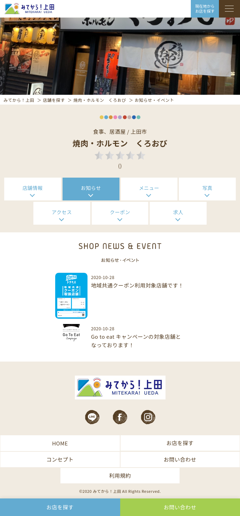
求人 (178, 212)
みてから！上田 (19, 100)
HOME (60, 443)
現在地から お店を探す (205, 8)
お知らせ (91, 187)
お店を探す (180, 442)
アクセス (62, 212)
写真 (207, 187)
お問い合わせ (180, 459)
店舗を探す (54, 100)
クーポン (120, 212)
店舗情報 (32, 187)
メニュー (149, 187)
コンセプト (60, 459)
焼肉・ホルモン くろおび (99, 100)
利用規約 (120, 475)
